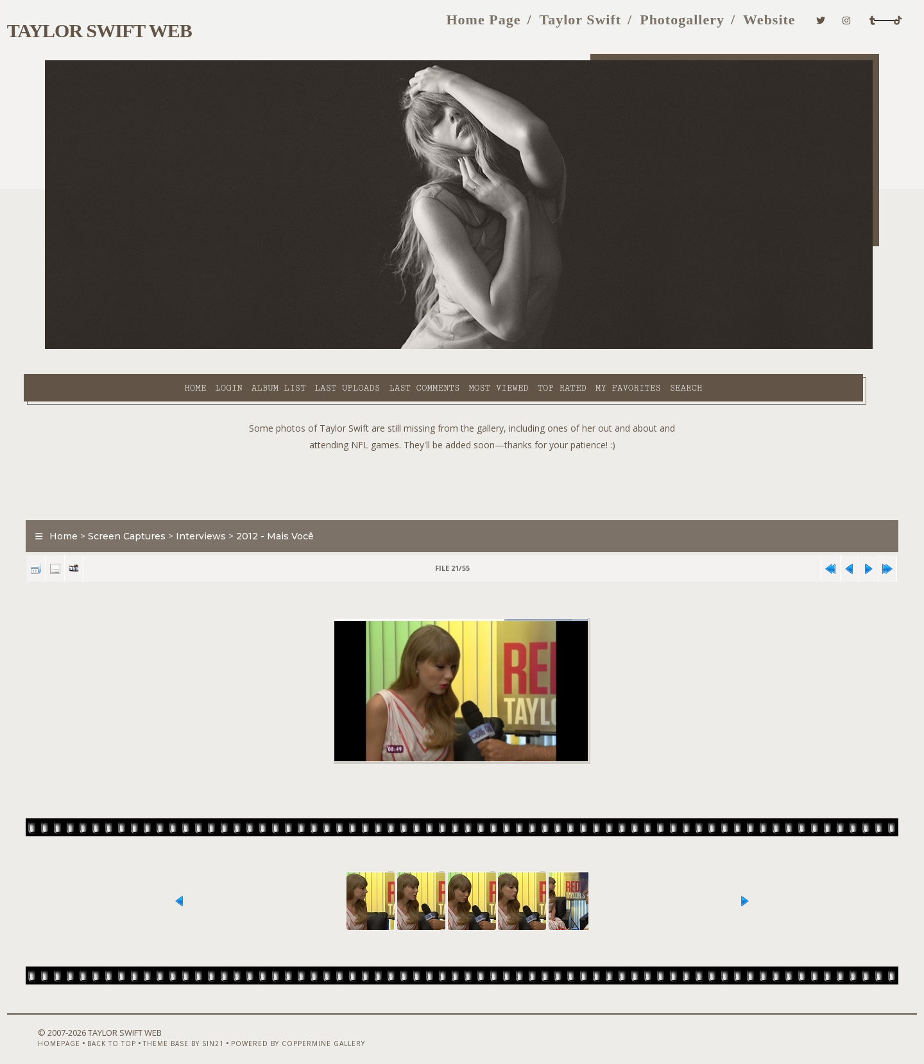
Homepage (66, 1030)
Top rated (465, 347)
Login (131, 347)
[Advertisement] (462, 455)
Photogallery (600, 25)
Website (688, 25)
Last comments (327, 347)
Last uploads (251, 347)
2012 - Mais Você (297, 509)
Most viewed (401, 347)
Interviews (223, 509)
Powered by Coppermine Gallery (305, 1030)
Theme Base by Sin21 (190, 1030)
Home (98, 347)
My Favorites (531, 347)
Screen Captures (149, 509)
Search (589, 347)
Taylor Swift (499, 25)
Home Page (401, 25)
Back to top (118, 1030)
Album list (182, 347)
